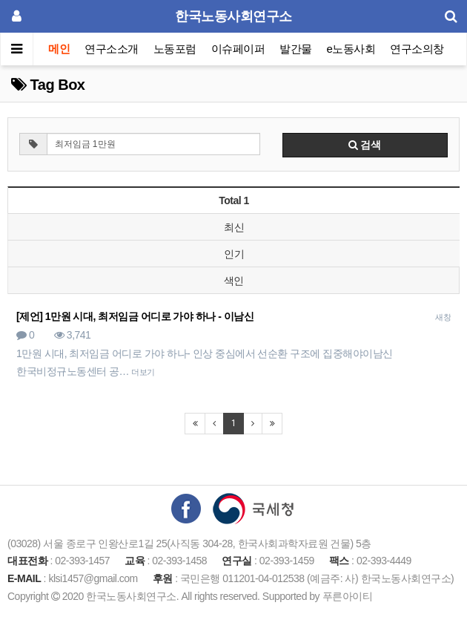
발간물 (295, 48)
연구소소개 (112, 48)
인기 (234, 254)
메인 (59, 48)
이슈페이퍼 (238, 48)
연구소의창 (417, 48)
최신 (234, 227)
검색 (364, 145)
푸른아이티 (347, 596)
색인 (234, 281)
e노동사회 (351, 48)
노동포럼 (174, 48)
